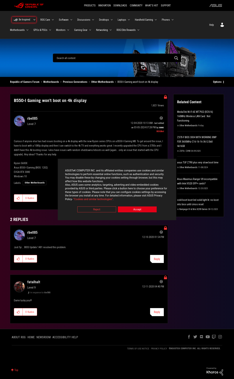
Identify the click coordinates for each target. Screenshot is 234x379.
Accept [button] (137, 209)
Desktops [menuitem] (104, 19)
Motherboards (51, 81)
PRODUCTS (90, 5)
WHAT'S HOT (151, 5)
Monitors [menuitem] (60, 30)
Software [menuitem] (64, 19)
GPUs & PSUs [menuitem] (40, 30)
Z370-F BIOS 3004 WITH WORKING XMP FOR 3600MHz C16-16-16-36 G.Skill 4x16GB (197, 141)
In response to (40, 292)
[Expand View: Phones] (172, 19)
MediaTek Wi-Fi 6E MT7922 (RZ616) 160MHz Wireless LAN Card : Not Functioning (195, 116)
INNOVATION (104, 5)
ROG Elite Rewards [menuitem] (126, 30)
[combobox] (117, 58)
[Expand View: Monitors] (68, 30)
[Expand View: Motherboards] (27, 30)
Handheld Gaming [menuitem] (144, 19)
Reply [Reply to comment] (157, 259)
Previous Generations (75, 81)
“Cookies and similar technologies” (93, 199)
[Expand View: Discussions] (93, 19)
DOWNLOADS (120, 5)
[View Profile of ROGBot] (160, 131)
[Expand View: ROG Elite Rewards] (138, 30)
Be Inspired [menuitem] (24, 19)
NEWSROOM (43, 337)
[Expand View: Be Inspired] (34, 19)
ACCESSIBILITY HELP (65, 337)
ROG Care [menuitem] (45, 19)
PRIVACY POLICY (159, 348)
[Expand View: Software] (71, 19)
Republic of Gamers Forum (24, 81)
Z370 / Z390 (184, 151)
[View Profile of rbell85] (32, 118)
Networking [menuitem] (102, 30)
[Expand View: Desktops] (112, 19)
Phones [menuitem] (166, 19)
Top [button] (16, 370)
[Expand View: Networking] (110, 30)
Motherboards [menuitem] (17, 30)
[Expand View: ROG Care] (53, 19)
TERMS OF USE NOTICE (138, 348)
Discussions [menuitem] (83, 19)
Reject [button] (96, 209)
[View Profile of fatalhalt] (33, 282)
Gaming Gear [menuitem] (80, 30)
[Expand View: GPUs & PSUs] (50, 30)
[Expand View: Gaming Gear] (90, 30)
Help (211, 24)
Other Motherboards (102, 81)
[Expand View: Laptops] (129, 19)
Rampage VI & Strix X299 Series (193, 209)
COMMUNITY (136, 5)
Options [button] (217, 81)
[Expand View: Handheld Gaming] (156, 19)
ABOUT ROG (19, 337)
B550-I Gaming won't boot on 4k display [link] (138, 81)
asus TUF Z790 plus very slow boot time (197, 162)
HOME (31, 337)
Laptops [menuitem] (122, 19)
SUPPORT (166, 5)
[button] (18, 198)
